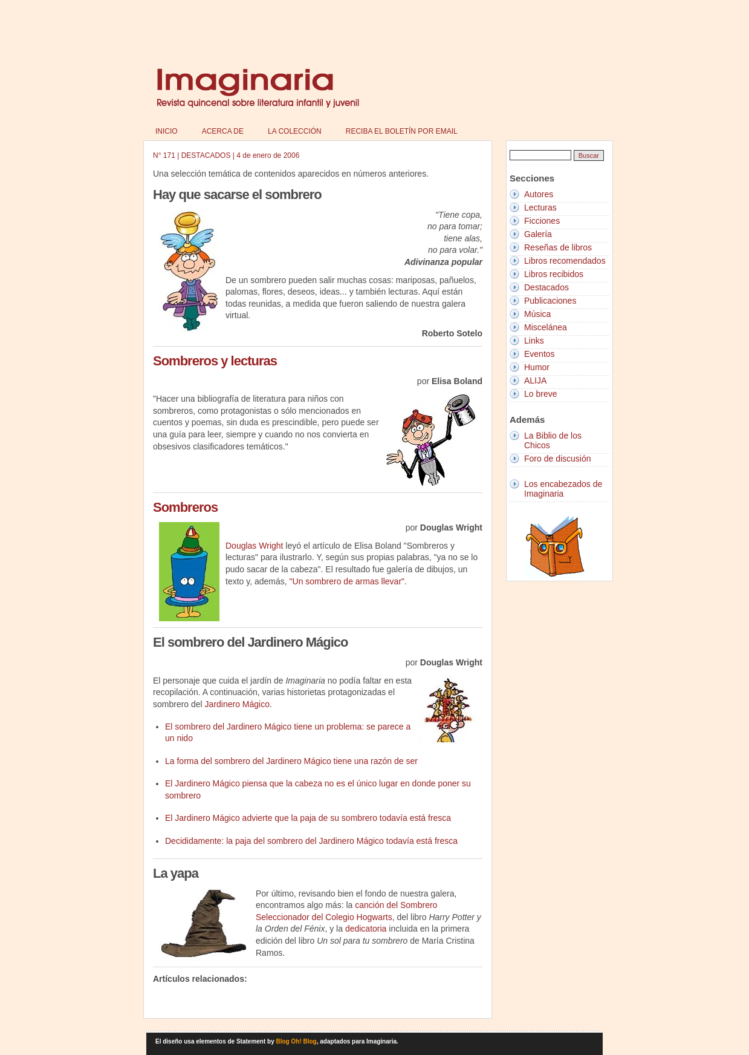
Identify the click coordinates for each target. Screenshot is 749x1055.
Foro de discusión (557, 458)
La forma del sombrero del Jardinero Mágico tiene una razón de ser (291, 761)
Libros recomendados (565, 261)
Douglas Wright (254, 545)
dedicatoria (366, 928)
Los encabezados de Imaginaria (563, 488)
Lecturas (540, 207)
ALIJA (535, 380)
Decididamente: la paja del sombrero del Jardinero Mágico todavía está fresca (311, 841)
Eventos (539, 354)
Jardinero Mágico (237, 704)
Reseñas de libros (558, 247)
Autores (538, 194)
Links (534, 340)
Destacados (546, 287)
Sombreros (185, 507)
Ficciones (542, 221)
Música (537, 314)
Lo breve (540, 394)
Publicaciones (550, 300)
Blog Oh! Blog (296, 1041)
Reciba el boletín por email (402, 131)
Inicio (166, 131)
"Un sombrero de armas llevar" (347, 581)
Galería (538, 234)
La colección (295, 131)
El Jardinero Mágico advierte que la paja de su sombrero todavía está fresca (308, 818)
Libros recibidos (553, 274)
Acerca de (223, 131)
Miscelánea (545, 327)
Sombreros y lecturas (215, 360)
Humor (537, 367)
